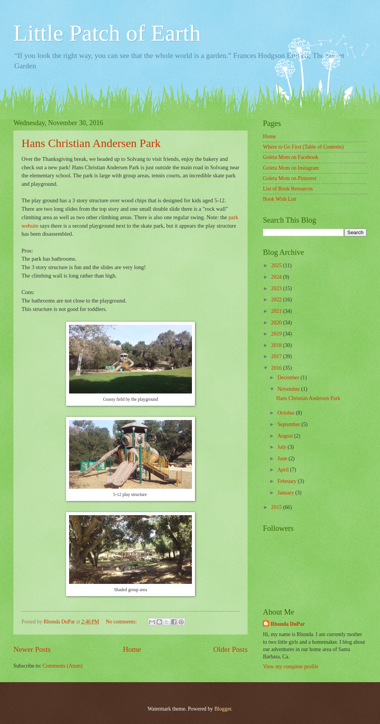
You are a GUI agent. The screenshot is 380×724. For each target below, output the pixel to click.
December (289, 377)
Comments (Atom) (63, 666)
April (284, 470)
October (287, 413)
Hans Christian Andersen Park (90, 143)
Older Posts (230, 649)
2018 (277, 345)
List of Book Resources (288, 189)
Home (132, 649)
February (288, 481)
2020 (277, 323)
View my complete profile (290, 666)
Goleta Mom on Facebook (290, 157)
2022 (277, 299)
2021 (277, 311)
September (289, 424)
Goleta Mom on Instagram (291, 168)
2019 (277, 334)
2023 (277, 288)
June (283, 458)
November (289, 389)
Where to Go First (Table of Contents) (303, 147)
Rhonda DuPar (288, 624)
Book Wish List (279, 199)
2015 (277, 507)
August (286, 436)
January (286, 493)
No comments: (122, 622)
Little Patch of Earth (107, 33)
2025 (277, 265)
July (282, 447)
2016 (277, 368)
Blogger (222, 709)
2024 (277, 277)
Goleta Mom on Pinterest (289, 178)
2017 (277, 356)
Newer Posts (32, 649)
